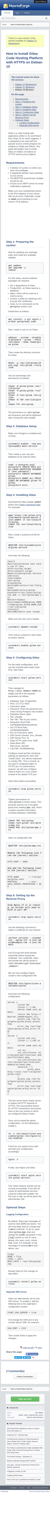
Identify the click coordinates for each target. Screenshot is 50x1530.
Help (28, 1487)
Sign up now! (24, 1399)
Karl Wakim (39, 1413)
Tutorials (7, 13)
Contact (21, 1487)
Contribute (13, 1487)
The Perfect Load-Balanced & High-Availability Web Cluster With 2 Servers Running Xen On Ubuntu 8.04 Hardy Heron (25, 1450)
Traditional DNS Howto (15, 1475)
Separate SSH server (29, 125)
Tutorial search (10, 18)
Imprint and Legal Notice (40, 1487)
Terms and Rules (34, 1491)
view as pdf (28, 1348)
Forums (27, 13)
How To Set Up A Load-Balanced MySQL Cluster (24, 1480)
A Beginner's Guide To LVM (16, 1471)
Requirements (21, 99)
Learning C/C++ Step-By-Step (17, 1435)
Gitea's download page (29, 505)
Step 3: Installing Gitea (25, 110)
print (40, 1348)
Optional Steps (22, 120)
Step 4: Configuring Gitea (27, 112)
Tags (17, 13)
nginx (26, 1415)
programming (33, 1415)
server (41, 1415)
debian (21, 1415)
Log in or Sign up (40, 1)
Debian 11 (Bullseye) (25, 87)
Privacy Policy (44, 1491)
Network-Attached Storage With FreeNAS (21, 1461)
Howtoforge (4, 1491)
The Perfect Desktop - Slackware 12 (19, 1457)
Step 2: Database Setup (26, 107)
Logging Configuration (29, 123)
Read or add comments (35, 1417)
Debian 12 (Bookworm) (26, 84)
